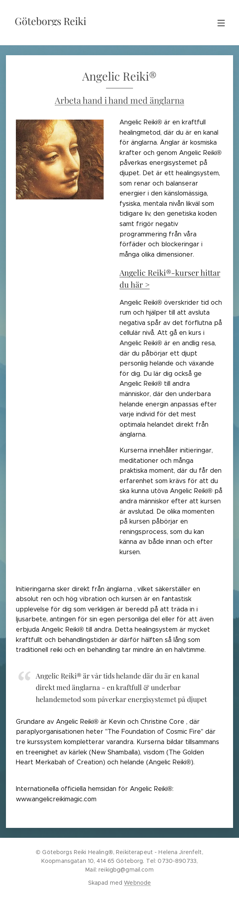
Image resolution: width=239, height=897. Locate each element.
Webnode (137, 882)
